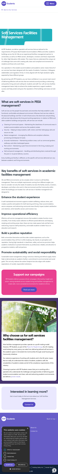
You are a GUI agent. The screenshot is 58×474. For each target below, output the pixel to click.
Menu (50, 3)
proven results (15, 377)
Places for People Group (34, 347)
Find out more (29, 290)
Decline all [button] (22, 465)
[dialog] (16, 449)
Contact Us (29, 404)
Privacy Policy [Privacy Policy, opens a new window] (7, 446)
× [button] (27, 428)
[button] (54, 470)
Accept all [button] (9, 465)
